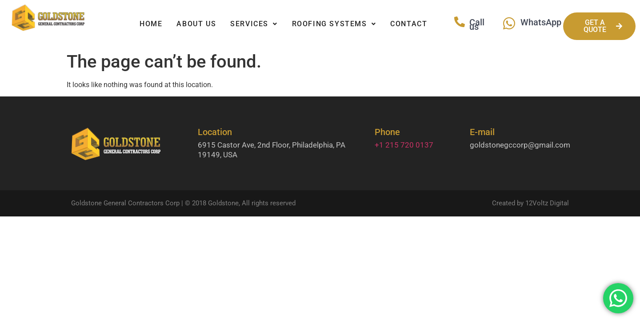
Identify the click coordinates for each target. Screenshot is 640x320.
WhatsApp (540, 22)
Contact (408, 24)
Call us (476, 24)
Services (253, 24)
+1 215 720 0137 (404, 144)
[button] (253, 24)
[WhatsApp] (509, 23)
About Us (196, 24)
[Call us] (459, 21)
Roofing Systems (334, 24)
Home (151, 24)
